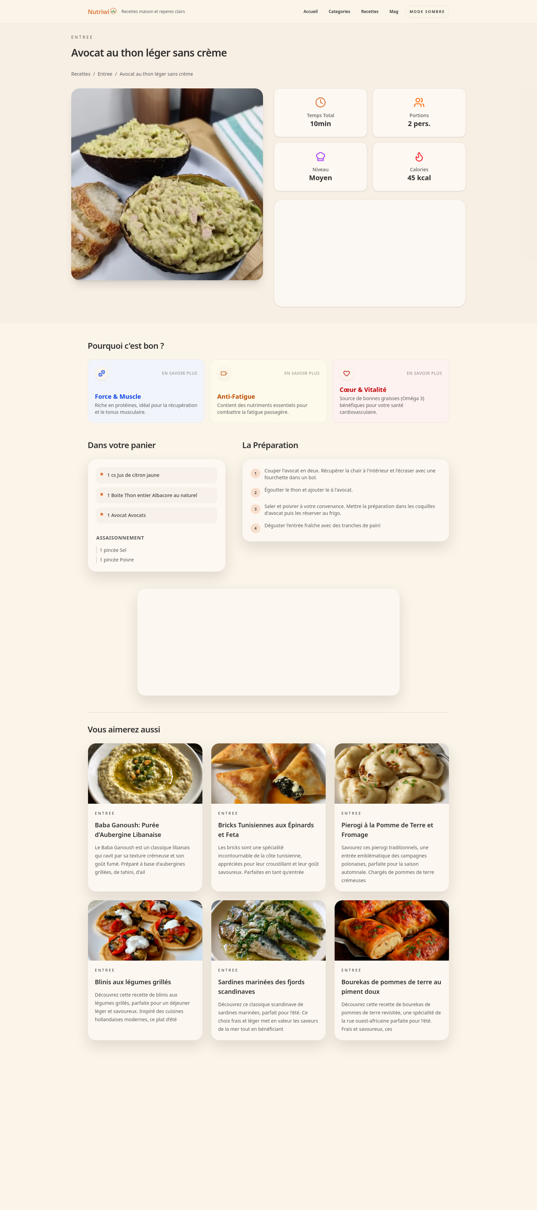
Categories (339, 11)
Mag (393, 11)
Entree (105, 74)
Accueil (310, 11)
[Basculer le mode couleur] (427, 11)
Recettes (369, 11)
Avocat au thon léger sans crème (156, 74)
